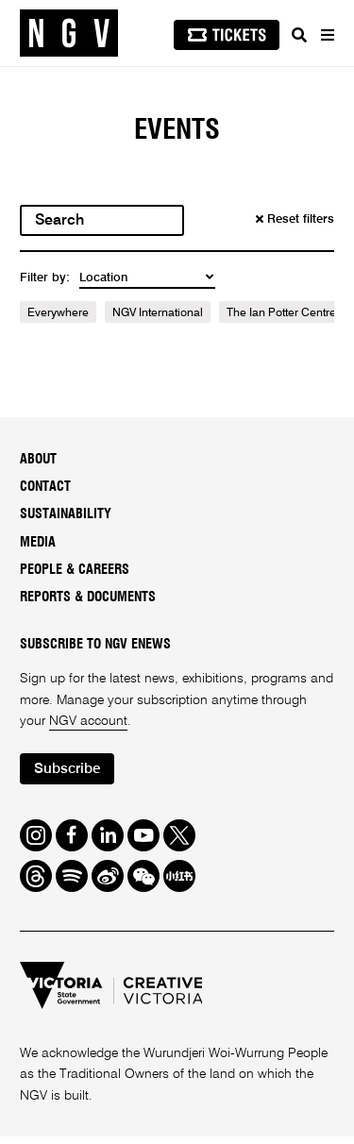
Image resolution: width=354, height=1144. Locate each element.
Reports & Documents (88, 597)
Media (38, 542)
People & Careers (74, 570)
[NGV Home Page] (69, 33)
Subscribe (67, 769)
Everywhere (58, 313)
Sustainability (65, 514)
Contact (45, 487)
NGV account (88, 721)
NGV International (157, 313)
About (38, 459)
